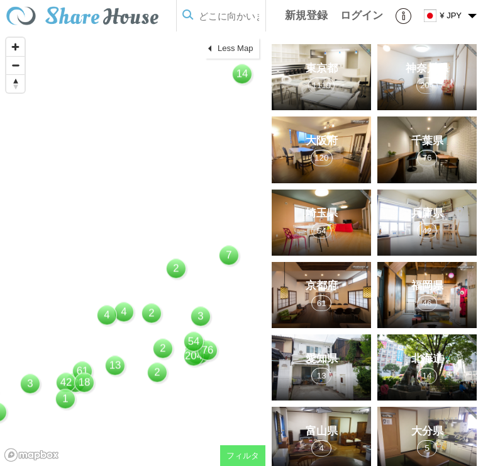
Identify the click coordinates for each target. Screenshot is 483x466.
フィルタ (242, 455)
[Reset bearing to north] (15, 83)
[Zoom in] (15, 47)
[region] (132, 248)
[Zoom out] (15, 65)
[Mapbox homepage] (31, 455)
